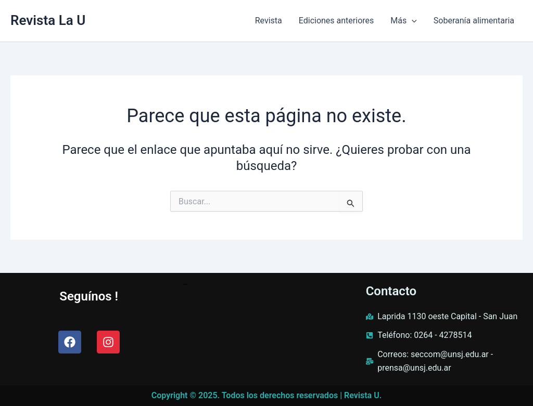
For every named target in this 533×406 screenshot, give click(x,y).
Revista (268, 20)
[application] (412, 21)
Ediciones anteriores (336, 20)
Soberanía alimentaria (474, 20)
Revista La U (47, 20)
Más (403, 21)
